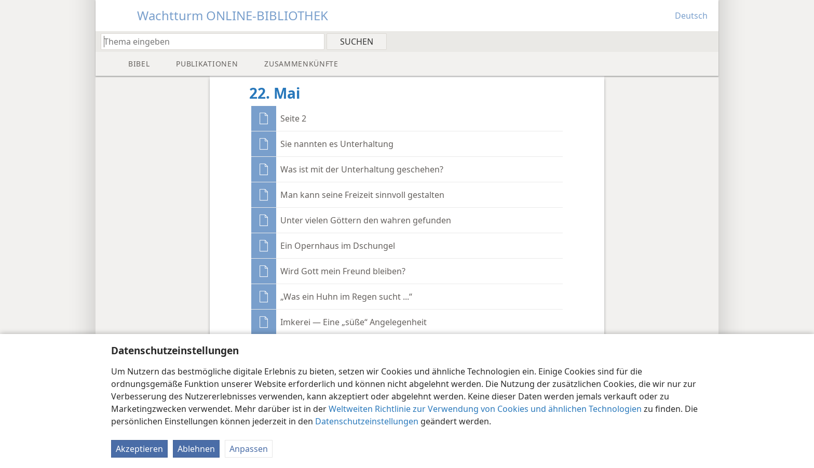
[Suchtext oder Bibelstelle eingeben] (207, 41)
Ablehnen (196, 448)
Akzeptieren (139, 448)
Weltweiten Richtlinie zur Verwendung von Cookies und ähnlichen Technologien (485, 408)
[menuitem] (707, 41)
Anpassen (248, 448)
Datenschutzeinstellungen (366, 421)
